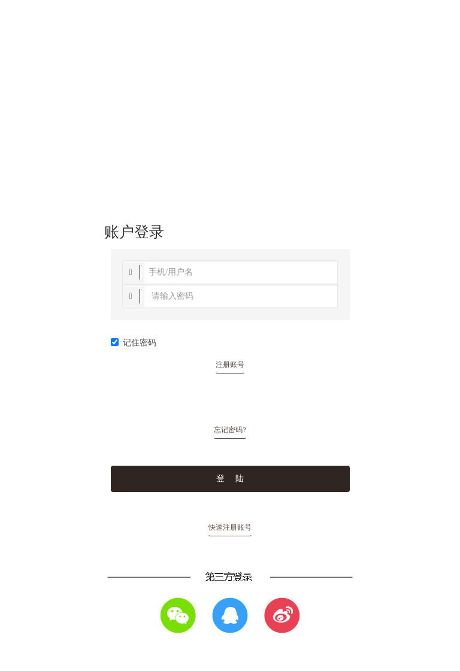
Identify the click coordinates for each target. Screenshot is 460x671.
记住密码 (133, 342)
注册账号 (230, 364)
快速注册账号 (230, 527)
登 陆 (230, 478)
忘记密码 (230, 430)
